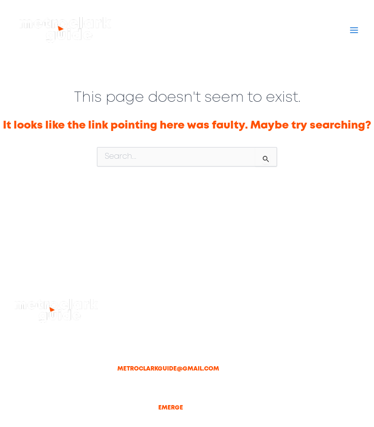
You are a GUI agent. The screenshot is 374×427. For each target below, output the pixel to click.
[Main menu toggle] (354, 30)
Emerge (170, 407)
